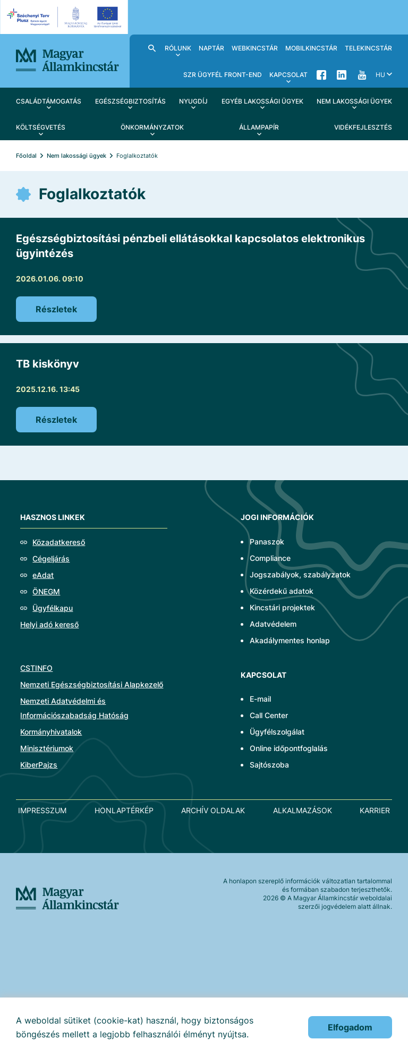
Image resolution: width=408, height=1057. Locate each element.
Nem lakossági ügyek (76, 155)
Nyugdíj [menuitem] (193, 101)
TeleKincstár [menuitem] (368, 48)
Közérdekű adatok (281, 590)
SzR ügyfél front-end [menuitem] (222, 75)
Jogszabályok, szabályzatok (300, 574)
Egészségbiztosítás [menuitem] (130, 101)
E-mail (260, 698)
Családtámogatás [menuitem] (48, 101)
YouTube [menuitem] (362, 74)
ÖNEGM (46, 591)
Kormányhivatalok (51, 731)
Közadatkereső (58, 542)
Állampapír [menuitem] (259, 127)
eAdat (43, 574)
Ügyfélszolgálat (277, 731)
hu (380, 75)
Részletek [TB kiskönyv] (56, 419)
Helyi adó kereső (49, 624)
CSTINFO (36, 667)
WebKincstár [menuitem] (255, 48)
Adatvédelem (273, 623)
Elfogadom (350, 1027)
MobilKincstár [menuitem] (311, 48)
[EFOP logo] (65, 17)
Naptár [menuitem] (211, 48)
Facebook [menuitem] (321, 74)
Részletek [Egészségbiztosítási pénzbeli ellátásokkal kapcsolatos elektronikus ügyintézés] (56, 309)
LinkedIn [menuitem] (342, 74)
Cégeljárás (51, 558)
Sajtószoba (269, 764)
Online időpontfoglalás (289, 748)
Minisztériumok (46, 748)
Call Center (269, 715)
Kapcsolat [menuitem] (288, 75)
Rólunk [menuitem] (178, 48)
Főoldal (26, 155)
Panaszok (267, 541)
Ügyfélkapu (52, 607)
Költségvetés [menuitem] (40, 127)
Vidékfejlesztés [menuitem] (363, 127)
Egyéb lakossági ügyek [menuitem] (262, 101)
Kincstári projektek (282, 607)
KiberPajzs (38, 764)
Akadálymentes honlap (290, 640)
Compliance (270, 557)
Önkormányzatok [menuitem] (152, 127)
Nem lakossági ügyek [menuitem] (354, 101)
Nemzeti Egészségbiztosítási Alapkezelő (91, 684)
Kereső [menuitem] (152, 48)
